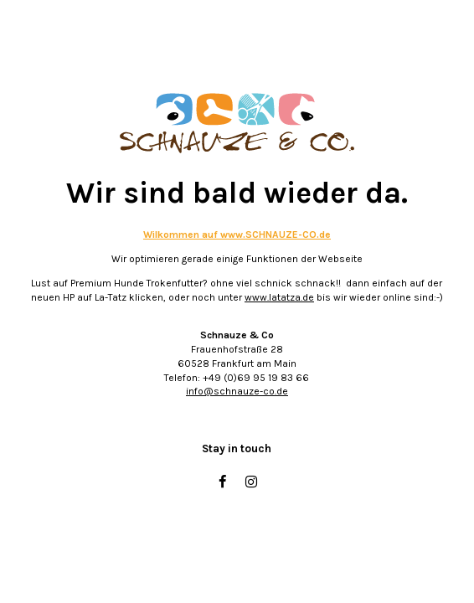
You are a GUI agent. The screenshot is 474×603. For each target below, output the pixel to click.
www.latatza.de (279, 297)
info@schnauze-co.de (237, 391)
